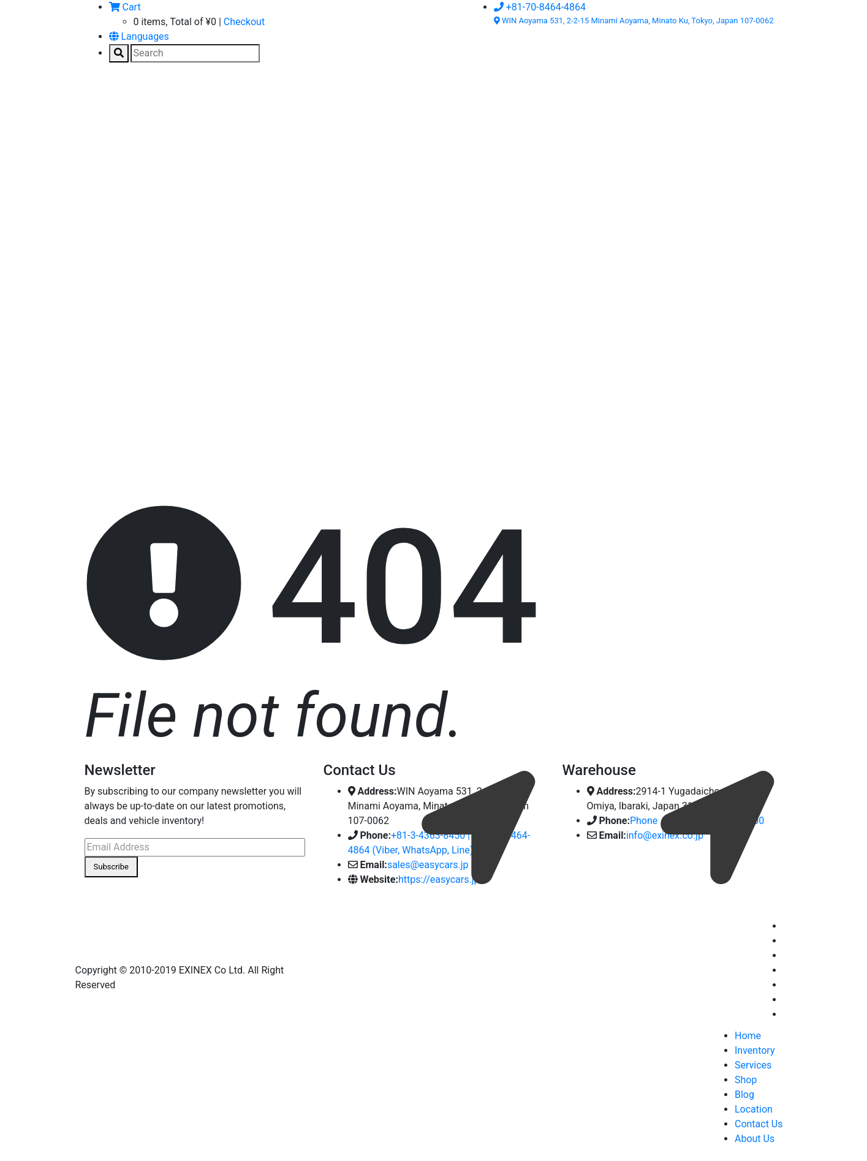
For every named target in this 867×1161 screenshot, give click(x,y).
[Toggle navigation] (102, 101)
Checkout (244, 22)
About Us (754, 1138)
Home (748, 1036)
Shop (746, 1080)
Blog (744, 1094)
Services (753, 1065)
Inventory (755, 1050)
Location (754, 1109)
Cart (125, 7)
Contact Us (759, 1124)
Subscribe (111, 866)
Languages (139, 36)
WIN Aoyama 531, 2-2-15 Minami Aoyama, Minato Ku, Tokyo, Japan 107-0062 (634, 20)
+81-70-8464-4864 (540, 7)
